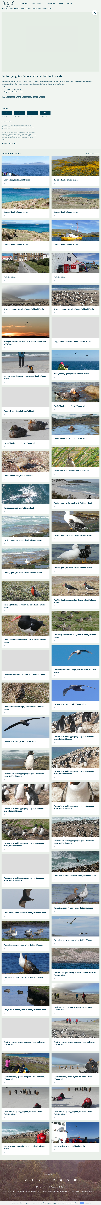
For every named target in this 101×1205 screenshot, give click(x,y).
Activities (23, 3)
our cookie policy (72, 1203)
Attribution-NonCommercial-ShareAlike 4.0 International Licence (73, 1191)
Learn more (88, 1203)
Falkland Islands (14, 8)
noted (25, 1191)
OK (82, 1203)
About (69, 3)
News (61, 3)
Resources (51, 3)
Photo (6, 8)
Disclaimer (54, 1187)
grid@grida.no (10, 137)
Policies (62, 1187)
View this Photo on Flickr (9, 143)
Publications (37, 3)
